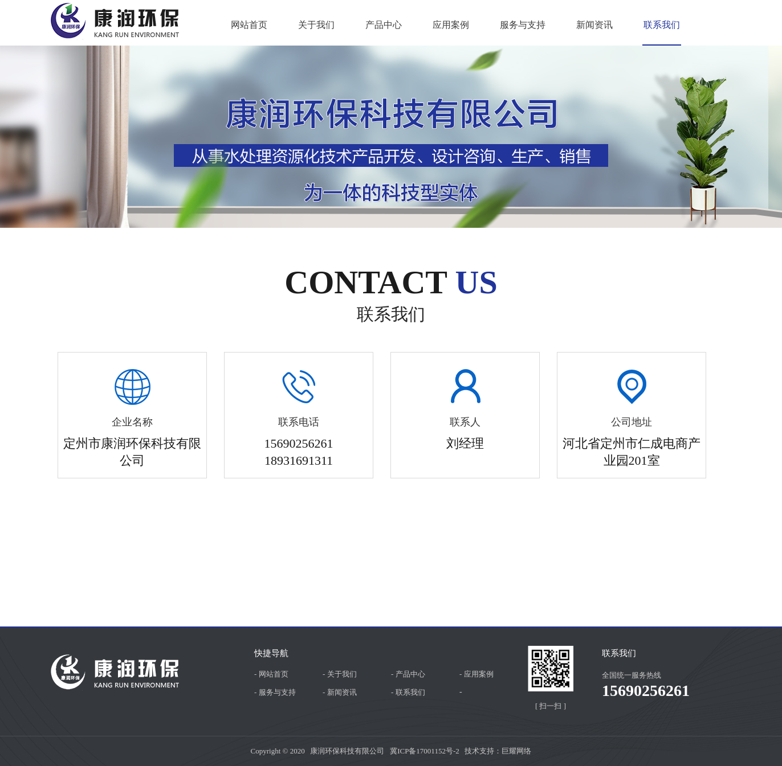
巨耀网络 (516, 751)
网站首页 (249, 25)
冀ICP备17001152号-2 (424, 751)
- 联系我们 (408, 692)
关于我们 (316, 25)
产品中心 (383, 25)
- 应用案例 (476, 674)
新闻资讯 (594, 25)
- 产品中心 (408, 674)
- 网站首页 (271, 674)
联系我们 (661, 25)
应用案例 (451, 25)
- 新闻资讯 (340, 692)
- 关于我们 (340, 674)
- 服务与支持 (275, 692)
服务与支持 (522, 25)
